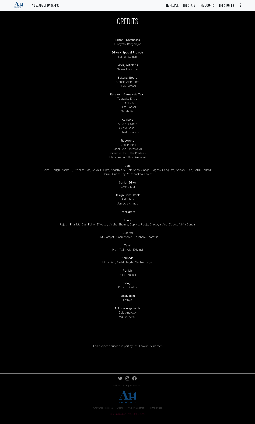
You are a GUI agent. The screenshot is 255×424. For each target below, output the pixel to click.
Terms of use (155, 408)
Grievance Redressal (103, 408)
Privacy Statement (136, 408)
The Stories (226, 5)
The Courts (207, 5)
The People (172, 5)
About (120, 408)
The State (189, 5)
